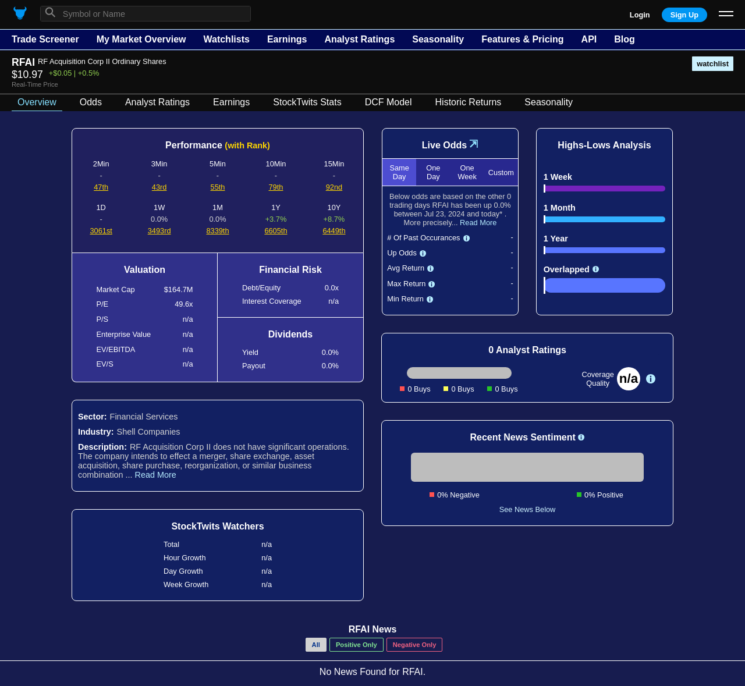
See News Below (527, 509)
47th (101, 187)
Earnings (287, 39)
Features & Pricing (522, 39)
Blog (624, 39)
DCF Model (388, 102)
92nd (334, 187)
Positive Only (356, 644)
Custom (501, 172)
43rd (159, 187)
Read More (155, 474)
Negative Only (415, 644)
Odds (91, 102)
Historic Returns (468, 102)
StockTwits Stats (307, 102)
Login (640, 14)
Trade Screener (45, 39)
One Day (433, 172)
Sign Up (684, 14)
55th (218, 187)
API (589, 39)
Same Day (399, 172)
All (316, 644)
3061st (101, 230)
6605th (275, 230)
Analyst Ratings (359, 39)
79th (276, 187)
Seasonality (438, 39)
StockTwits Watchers (217, 526)
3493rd (159, 230)
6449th (333, 230)
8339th (217, 230)
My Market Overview (141, 39)
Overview (36, 102)
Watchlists (226, 39)
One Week (466, 172)
